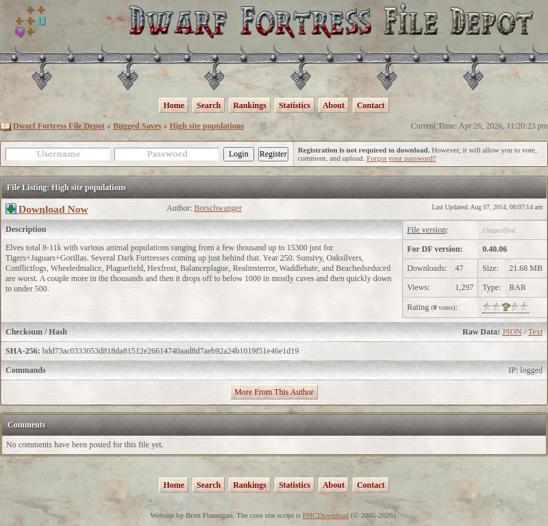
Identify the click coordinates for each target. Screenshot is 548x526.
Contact (371, 105)
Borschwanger (218, 208)
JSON (512, 332)
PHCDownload (326, 515)
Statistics (294, 105)
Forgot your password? (401, 158)
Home (173, 105)
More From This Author (273, 392)
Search (209, 105)
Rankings (249, 105)
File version (426, 230)
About (334, 105)
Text (535, 332)
